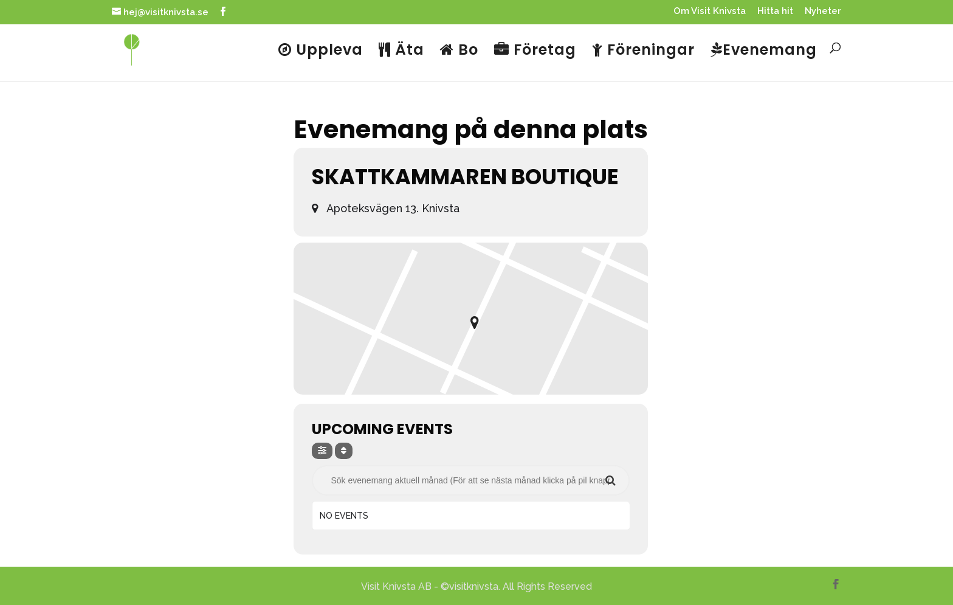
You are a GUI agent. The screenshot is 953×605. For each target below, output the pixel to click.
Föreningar (643, 51)
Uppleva (320, 51)
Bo (459, 51)
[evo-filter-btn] (322, 451)
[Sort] (344, 451)
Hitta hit (775, 11)
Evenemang (763, 51)
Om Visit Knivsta (709, 11)
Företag (535, 51)
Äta (401, 51)
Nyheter (823, 11)
